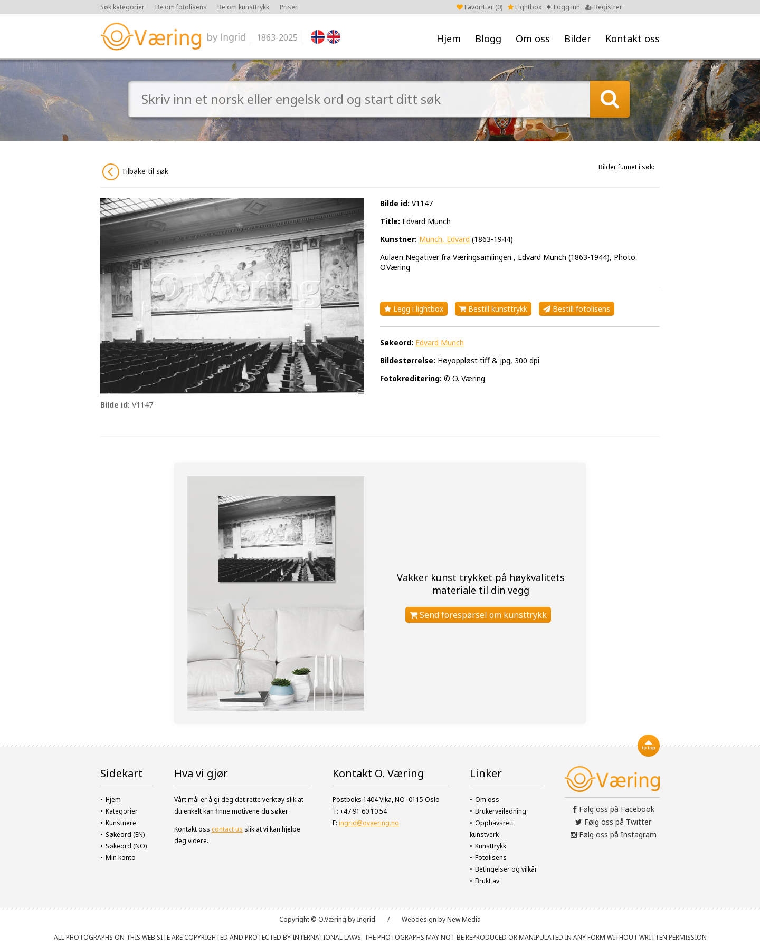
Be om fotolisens (181, 7)
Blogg (488, 38)
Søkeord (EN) (125, 834)
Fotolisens (491, 857)
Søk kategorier (122, 7)
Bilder (577, 38)
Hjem (448, 38)
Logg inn (563, 7)
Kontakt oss (632, 38)
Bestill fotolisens (576, 309)
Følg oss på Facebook (613, 809)
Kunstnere (121, 822)
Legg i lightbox (413, 309)
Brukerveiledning (500, 811)
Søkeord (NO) (126, 846)
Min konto (121, 857)
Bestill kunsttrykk (493, 309)
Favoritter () (479, 7)
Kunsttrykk (490, 846)
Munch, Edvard (444, 239)
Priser (289, 7)
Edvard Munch (439, 342)
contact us (227, 829)
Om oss (533, 38)
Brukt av (487, 880)
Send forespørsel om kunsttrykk (478, 615)
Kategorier (122, 811)
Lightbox (525, 7)
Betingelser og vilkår (506, 869)
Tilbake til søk (135, 171)
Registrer (603, 7)
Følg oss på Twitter (613, 822)
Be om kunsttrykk (243, 7)
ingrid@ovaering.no (369, 822)
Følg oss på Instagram (614, 834)
